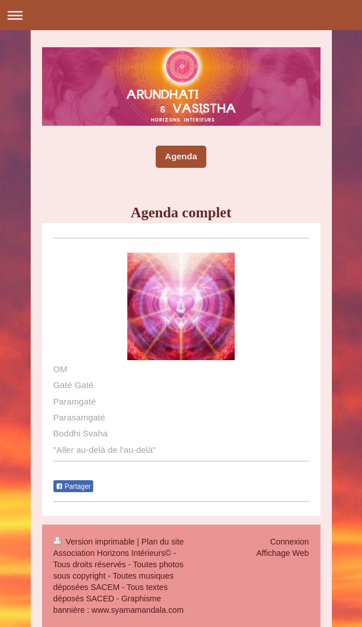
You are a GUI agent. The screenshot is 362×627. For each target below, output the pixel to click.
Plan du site (163, 541)
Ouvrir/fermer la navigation (181, 15)
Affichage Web (282, 553)
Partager (73, 486)
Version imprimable (95, 541)
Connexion (289, 541)
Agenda (181, 156)
